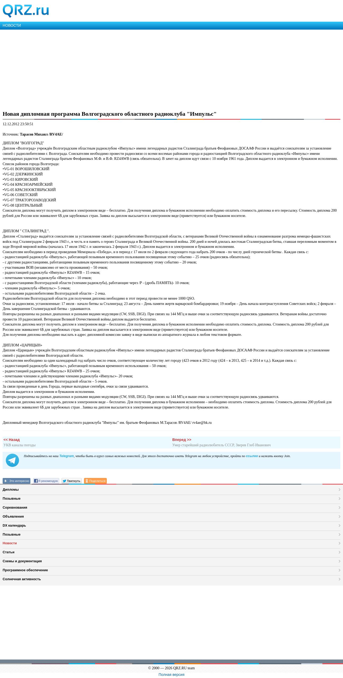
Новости (10, 543)
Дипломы (11, 489)
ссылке (252, 456)
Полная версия (171, 674)
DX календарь (14, 525)
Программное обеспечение (25, 570)
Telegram (66, 456)
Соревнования (15, 507)
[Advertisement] (158, 69)
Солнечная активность (22, 579)
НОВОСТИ (12, 25)
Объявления (13, 516)
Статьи (9, 552)
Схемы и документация (22, 561)
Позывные (12, 498)
